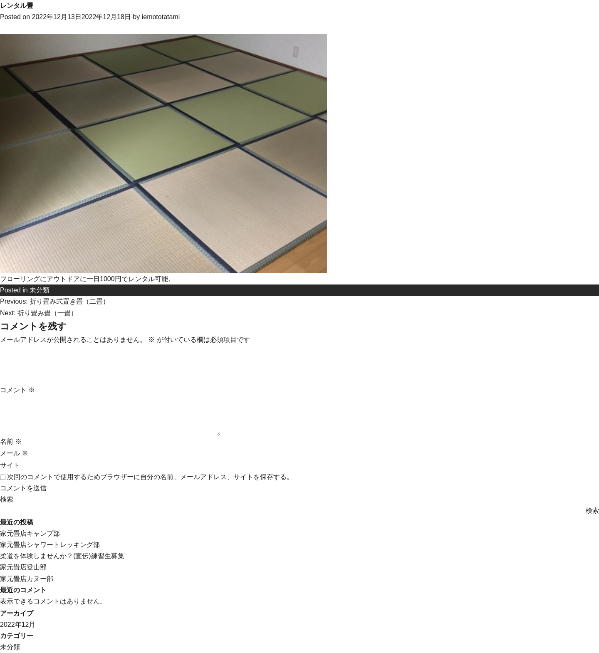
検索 (6, 499)
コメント (17, 389)
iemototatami (161, 16)
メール (14, 453)
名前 (11, 441)
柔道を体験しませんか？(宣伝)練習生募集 (62, 555)
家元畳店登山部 (23, 567)
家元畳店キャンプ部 (30, 533)
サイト (10, 465)
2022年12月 (17, 624)
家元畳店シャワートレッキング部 (50, 544)
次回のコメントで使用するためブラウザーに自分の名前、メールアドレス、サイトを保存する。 (150, 476)
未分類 (40, 290)
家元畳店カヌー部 (26, 578)
